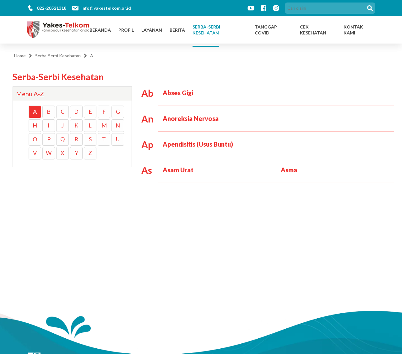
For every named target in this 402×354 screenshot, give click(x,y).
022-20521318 (51, 8)
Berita (177, 30)
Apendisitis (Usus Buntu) (198, 144)
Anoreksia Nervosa (191, 118)
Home (20, 55)
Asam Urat (178, 170)
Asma (289, 170)
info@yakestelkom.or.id (106, 8)
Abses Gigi (178, 92)
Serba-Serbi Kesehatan (206, 30)
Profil (126, 30)
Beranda (100, 30)
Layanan (151, 30)
